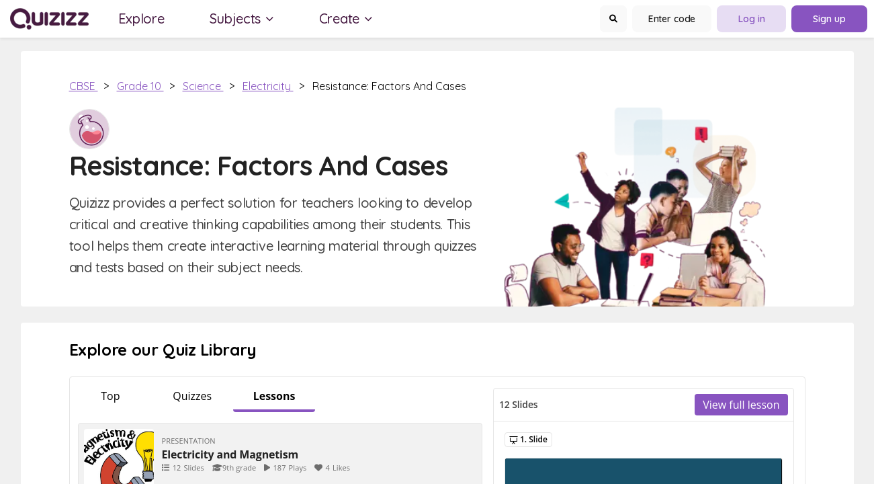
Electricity (268, 86)
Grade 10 (140, 86)
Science (203, 86)
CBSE (83, 86)
